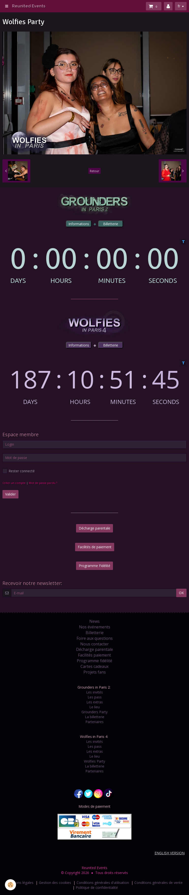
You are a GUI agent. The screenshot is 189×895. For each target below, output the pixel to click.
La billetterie (94, 716)
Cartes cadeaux (94, 666)
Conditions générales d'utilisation (103, 882)
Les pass (95, 697)
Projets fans (94, 672)
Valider (10, 494)
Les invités (94, 692)
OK (181, 592)
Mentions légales (19, 882)
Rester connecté (18, 471)
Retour (94, 171)
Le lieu (94, 707)
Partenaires (94, 721)
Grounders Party (94, 712)
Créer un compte (14, 483)
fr (179, 6)
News (94, 621)
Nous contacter (94, 644)
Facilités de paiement (94, 547)
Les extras (94, 702)
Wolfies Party (94, 761)
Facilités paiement (94, 655)
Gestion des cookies (55, 882)
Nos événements (94, 627)
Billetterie (95, 632)
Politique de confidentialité (97, 887)
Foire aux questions (95, 638)
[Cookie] (10, 884)
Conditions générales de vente (158, 882)
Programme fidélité (94, 660)
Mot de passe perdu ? (43, 483)
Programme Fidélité (94, 565)
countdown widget (94, 261)
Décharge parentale (94, 528)
